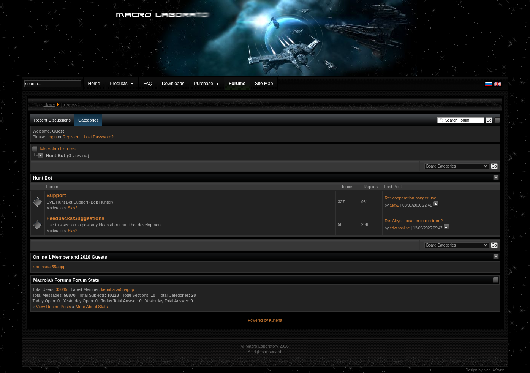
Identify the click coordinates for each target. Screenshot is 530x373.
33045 (62, 289)
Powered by (258, 320)
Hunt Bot (42, 178)
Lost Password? (99, 136)
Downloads (173, 83)
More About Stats (92, 306)
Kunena (275, 320)
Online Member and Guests (70, 257)
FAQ (147, 83)
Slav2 (73, 208)
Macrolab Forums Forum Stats (66, 280)
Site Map (264, 83)
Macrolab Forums (58, 149)
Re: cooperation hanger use (411, 198)
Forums (237, 83)
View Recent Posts (53, 306)
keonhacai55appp (49, 266)
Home (94, 83)
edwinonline (400, 228)
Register (70, 136)
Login (51, 136)
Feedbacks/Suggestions (75, 218)
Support (56, 195)
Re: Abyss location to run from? (414, 220)
